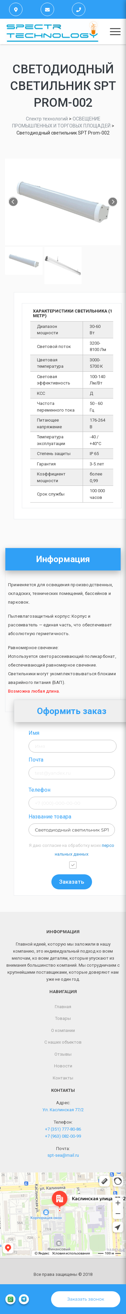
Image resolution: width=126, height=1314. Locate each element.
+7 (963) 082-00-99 (63, 1136)
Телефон (62, 790)
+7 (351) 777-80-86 (63, 1129)
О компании (63, 1030)
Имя (56, 733)
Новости (63, 1065)
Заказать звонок (85, 1299)
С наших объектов (63, 1042)
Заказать (94, 881)
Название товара (72, 816)
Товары (63, 1018)
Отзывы (63, 1054)
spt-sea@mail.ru (63, 1155)
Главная (63, 1006)
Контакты (63, 1077)
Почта (58, 760)
